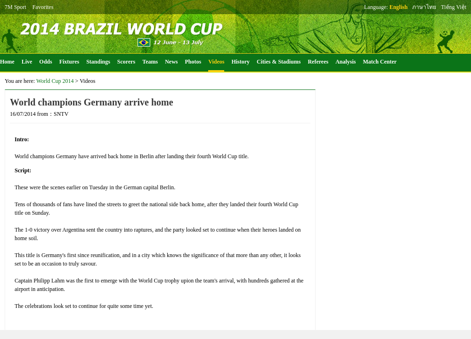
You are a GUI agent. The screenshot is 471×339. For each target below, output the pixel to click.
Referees (318, 61)
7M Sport (15, 7)
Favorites (43, 7)
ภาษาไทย (424, 7)
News (171, 61)
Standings (98, 61)
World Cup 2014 (55, 81)
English (399, 7)
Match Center (380, 61)
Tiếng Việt (453, 7)
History (240, 61)
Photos (193, 61)
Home (7, 61)
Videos (216, 61)
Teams (150, 61)
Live (27, 61)
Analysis (345, 61)
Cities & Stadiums (278, 61)
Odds (45, 61)
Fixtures (69, 61)
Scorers (126, 61)
